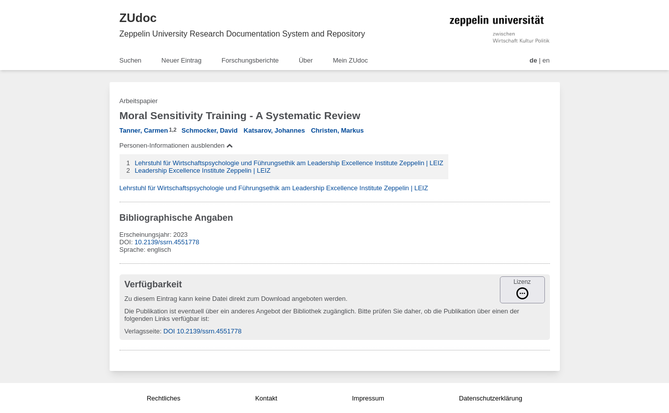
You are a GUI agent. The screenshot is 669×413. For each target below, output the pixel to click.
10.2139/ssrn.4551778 (167, 242)
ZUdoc (138, 18)
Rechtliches (163, 398)
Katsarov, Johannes (274, 130)
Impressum (368, 398)
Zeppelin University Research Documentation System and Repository (242, 34)
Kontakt (266, 398)
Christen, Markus (337, 130)
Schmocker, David (210, 130)
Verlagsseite (142, 331)
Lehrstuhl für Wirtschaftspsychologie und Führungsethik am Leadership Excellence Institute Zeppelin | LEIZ (289, 163)
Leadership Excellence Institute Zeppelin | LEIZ (202, 170)
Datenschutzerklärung (490, 398)
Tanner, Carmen (144, 130)
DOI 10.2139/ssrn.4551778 (203, 331)
